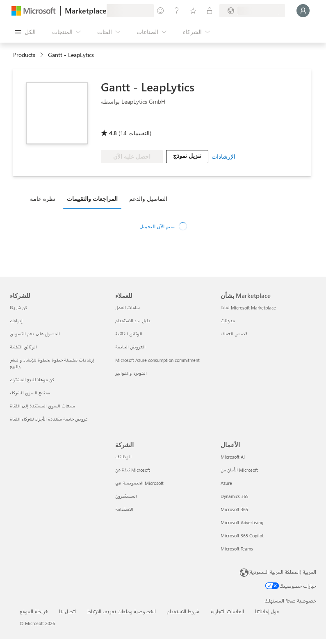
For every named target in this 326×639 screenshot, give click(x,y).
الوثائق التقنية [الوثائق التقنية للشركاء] (23, 347)
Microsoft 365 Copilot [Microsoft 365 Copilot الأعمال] (242, 535)
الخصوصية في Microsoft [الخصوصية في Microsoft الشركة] (139, 483)
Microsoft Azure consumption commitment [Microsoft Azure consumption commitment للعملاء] (157, 360)
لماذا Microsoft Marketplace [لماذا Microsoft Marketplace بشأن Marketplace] (248, 308)
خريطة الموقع (34, 611)
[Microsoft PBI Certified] (124, 121)
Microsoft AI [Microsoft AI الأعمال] (233, 457)
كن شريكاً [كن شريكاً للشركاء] (18, 308)
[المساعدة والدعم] (176, 10)
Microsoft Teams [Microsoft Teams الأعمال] (237, 549)
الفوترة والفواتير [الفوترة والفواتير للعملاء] (131, 373)
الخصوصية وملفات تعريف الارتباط (121, 611)
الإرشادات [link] (223, 156)
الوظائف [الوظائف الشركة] (123, 457)
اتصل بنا (67, 611)
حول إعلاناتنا (267, 611)
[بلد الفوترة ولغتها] (252, 10)
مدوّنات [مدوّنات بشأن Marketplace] (228, 321)
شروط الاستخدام (183, 611)
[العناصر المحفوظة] (193, 10)
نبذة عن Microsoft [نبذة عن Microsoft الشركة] (132, 470)
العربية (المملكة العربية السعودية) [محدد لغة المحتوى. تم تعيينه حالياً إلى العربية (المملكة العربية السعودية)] (282, 572)
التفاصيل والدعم (148, 198)
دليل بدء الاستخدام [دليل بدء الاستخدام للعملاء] (132, 321)
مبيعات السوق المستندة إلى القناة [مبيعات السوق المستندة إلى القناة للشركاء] (42, 406)
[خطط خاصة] (209, 10)
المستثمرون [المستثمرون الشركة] (126, 496)
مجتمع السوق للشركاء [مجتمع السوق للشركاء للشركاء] (30, 393)
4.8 (113, 133)
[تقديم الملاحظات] (160, 10)
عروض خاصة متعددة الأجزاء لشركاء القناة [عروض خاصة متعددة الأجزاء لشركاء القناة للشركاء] (49, 419)
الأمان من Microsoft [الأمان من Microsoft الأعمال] (239, 470)
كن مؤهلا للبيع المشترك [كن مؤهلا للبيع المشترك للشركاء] (32, 380)
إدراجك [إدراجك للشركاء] (16, 321)
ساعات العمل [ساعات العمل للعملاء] (127, 308)
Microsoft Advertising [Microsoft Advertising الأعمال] (242, 522)
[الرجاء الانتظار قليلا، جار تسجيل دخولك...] (303, 10)
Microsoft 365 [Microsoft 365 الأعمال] (234, 509)
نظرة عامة (42, 198)
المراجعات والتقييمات (92, 198)
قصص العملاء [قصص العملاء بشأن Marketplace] (234, 334)
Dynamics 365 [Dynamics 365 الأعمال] (234, 496)
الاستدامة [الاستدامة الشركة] (124, 509)
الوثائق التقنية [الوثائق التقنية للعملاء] (128, 334)
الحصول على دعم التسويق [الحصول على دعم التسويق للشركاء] (35, 334)
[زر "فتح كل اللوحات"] (25, 32)
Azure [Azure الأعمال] (226, 483)
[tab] (44, 198)
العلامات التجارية (227, 611)
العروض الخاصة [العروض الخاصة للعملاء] (130, 347)
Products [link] (24, 55)
